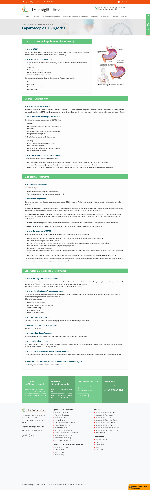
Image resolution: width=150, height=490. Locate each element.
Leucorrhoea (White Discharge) (65, 423)
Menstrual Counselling (62, 413)
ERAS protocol (100, 433)
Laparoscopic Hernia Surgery (105, 413)
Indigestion (99, 442)
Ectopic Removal (60, 450)
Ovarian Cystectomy (61, 447)
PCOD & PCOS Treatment (63, 425)
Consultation (105, 16)
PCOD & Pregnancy (61, 428)
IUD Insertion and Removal (63, 440)
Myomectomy (59, 452)
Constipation (100, 445)
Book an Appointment (148, 24)
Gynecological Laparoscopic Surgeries (75, 16)
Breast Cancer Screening (63, 438)
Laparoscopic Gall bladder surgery (107, 430)
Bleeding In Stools (101, 440)
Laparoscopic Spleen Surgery (105, 425)
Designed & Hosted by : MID (64, 485)
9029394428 (47, 2)
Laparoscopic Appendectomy (105, 415)
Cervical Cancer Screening (63, 435)
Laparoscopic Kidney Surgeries (106, 423)
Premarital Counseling (62, 415)
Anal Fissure (99, 450)
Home (28, 16)
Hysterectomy (59, 455)
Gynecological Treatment (51, 16)
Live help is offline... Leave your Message (139, 487)
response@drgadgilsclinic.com (31, 2)
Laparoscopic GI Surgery (104, 418)
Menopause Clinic (60, 418)
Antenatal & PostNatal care (63, 430)
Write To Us (83, 395)
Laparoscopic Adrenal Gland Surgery (107, 428)
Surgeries (94, 16)
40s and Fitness (60, 420)
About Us (36, 16)
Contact (123, 16)
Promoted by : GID (80, 485)
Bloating (98, 447)
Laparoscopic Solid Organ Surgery (107, 420)
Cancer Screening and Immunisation (67, 433)
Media (115, 16)
